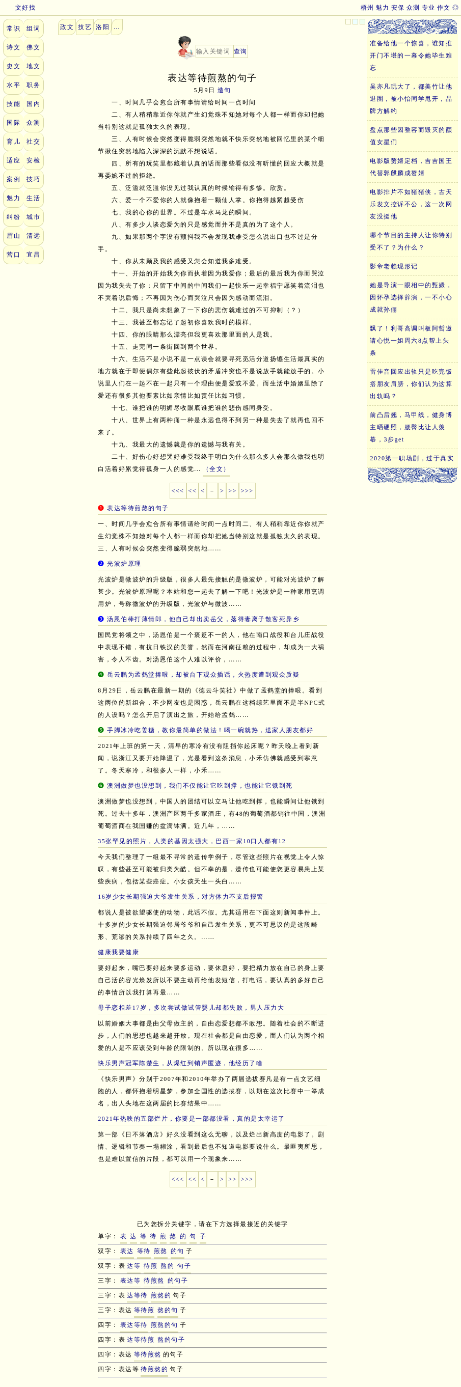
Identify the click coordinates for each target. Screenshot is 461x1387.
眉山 (13, 235)
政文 (67, 27)
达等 (134, 1265)
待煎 (150, 1265)
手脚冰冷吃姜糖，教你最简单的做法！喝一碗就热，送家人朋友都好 (210, 730)
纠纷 (13, 216)
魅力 (383, 7)
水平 (13, 85)
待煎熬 (154, 1280)
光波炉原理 (124, 563)
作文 (444, 7)
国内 (33, 103)
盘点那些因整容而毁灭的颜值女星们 (411, 136)
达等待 (137, 1295)
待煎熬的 (154, 1369)
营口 (13, 254)
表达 (127, 1251)
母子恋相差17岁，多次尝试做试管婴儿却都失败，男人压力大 (191, 1007)
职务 (33, 85)
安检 (33, 160)
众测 (413, 7)
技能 (13, 103)
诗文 (13, 47)
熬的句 (167, 1310)
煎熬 (161, 1251)
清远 (33, 235)
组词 (33, 28)
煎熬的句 (164, 1324)
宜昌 (33, 254)
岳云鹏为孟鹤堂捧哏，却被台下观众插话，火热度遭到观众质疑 (203, 674)
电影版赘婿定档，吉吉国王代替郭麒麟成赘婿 (411, 167)
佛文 (33, 47)
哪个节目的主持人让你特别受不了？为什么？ (411, 241)
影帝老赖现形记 (394, 266)
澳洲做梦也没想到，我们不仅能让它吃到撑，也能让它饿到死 (200, 785)
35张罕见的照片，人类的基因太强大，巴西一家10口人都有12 (192, 841)
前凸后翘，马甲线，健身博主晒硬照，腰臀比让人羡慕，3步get (411, 427)
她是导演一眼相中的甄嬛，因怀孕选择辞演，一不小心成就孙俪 (411, 297)
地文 (33, 66)
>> (232, 490)
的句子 (178, 1280)
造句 (224, 90)
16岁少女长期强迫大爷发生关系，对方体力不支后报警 (181, 896)
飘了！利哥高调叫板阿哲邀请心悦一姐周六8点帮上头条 (411, 340)
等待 (144, 1251)
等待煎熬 (147, 1354)
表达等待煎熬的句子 (138, 508)
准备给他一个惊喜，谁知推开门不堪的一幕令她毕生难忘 (411, 55)
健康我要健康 (118, 952)
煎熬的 (161, 1295)
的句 (177, 1251)
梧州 (367, 7)
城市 (33, 216)
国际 (13, 122)
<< (192, 490)
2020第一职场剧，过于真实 (412, 458)
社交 (33, 141)
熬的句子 (171, 1339)
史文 (13, 66)
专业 (429, 7)
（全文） (216, 469)
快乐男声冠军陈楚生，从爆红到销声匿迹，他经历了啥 (180, 1063)
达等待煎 (140, 1339)
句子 (184, 1265)
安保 (398, 7)
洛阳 (103, 27)
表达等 (130, 1280)
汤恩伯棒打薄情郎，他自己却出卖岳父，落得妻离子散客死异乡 (203, 619)
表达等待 (134, 1324)
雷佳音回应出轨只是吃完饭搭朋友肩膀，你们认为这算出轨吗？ (411, 384)
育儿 (13, 141)
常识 (13, 28)
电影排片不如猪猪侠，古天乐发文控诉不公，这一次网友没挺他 (411, 204)
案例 (13, 179)
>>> (247, 490)
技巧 (33, 179)
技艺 (85, 27)
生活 (33, 198)
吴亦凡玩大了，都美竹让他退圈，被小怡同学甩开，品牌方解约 (411, 99)
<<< (178, 490)
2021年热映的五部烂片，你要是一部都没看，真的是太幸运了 (191, 1118)
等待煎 (144, 1310)
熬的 (167, 1265)
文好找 (19, 7)
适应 (13, 160)
